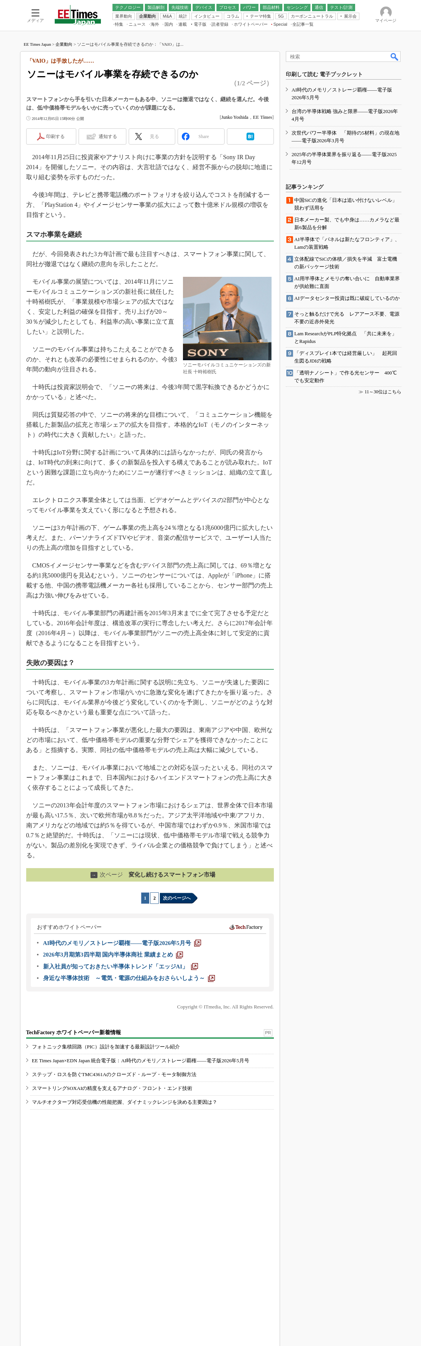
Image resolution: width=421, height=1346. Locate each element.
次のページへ (177, 898)
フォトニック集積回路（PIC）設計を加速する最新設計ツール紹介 (106, 1047)
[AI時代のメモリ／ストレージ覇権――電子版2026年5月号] (122, 943)
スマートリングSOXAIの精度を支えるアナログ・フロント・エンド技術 (112, 1088)
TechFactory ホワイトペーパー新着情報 (73, 1032)
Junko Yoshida (234, 117)
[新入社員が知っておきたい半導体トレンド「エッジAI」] (120, 966)
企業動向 (63, 44)
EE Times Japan (37, 44)
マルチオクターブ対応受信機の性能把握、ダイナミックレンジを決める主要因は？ (124, 1102)
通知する (108, 136)
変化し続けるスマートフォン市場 (153, 875)
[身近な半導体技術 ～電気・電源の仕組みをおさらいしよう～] (129, 978)
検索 (395, 56)
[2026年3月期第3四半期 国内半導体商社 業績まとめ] (113, 955)
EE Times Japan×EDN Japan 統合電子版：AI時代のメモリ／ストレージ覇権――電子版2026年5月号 (140, 1060)
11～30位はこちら (382, 391)
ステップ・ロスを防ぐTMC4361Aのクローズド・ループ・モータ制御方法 (114, 1074)
